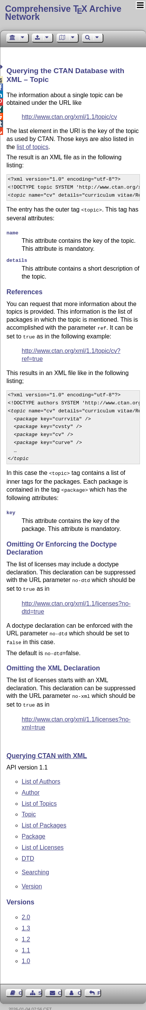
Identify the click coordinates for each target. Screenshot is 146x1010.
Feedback (99, 981)
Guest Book (20, 981)
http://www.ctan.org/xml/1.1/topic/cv (69, 117)
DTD (28, 847)
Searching (35, 861)
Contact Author (79, 981)
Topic (29, 803)
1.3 (26, 917)
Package (33, 825)
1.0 (26, 949)
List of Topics (39, 792)
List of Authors (41, 770)
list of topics (33, 147)
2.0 (26, 906)
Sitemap (40, 981)
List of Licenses (42, 836)
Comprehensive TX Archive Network (63, 13)
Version (32, 875)
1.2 (26, 928)
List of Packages (44, 814)
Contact (60, 981)
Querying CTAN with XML (46, 744)
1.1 (26, 939)
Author (31, 781)
